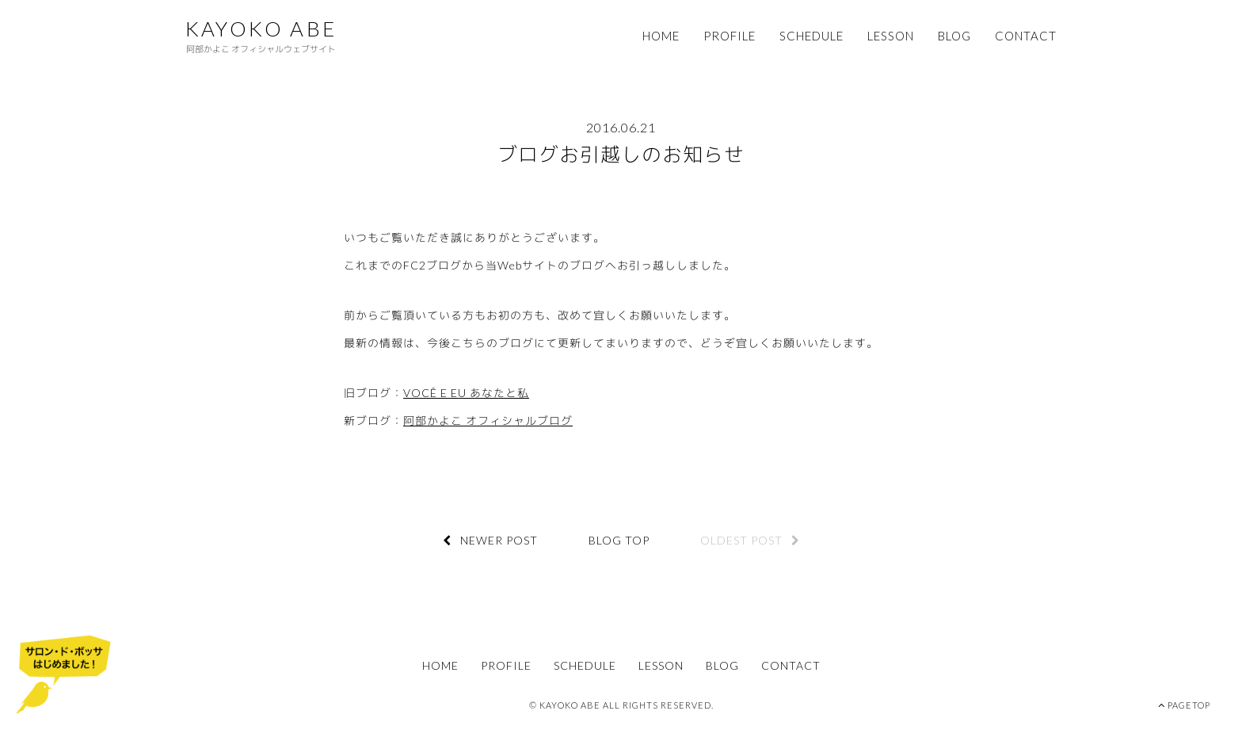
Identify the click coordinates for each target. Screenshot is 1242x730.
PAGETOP (1184, 705)
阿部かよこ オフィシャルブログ (488, 420)
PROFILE (729, 36)
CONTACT (1026, 36)
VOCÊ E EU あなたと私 (466, 392)
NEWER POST (490, 540)
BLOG (954, 36)
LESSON (890, 36)
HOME (661, 36)
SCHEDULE (811, 36)
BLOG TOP (619, 540)
